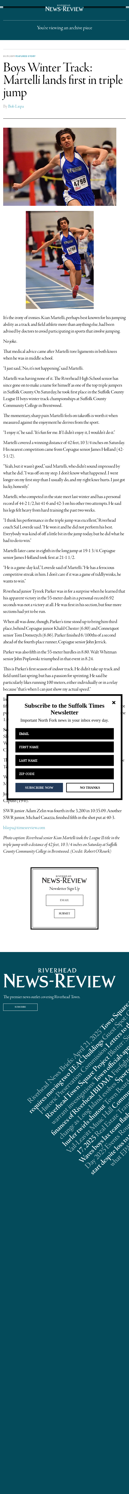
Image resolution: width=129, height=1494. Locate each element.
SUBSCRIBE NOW (39, 787)
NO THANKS (90, 787)
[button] (64, 709)
